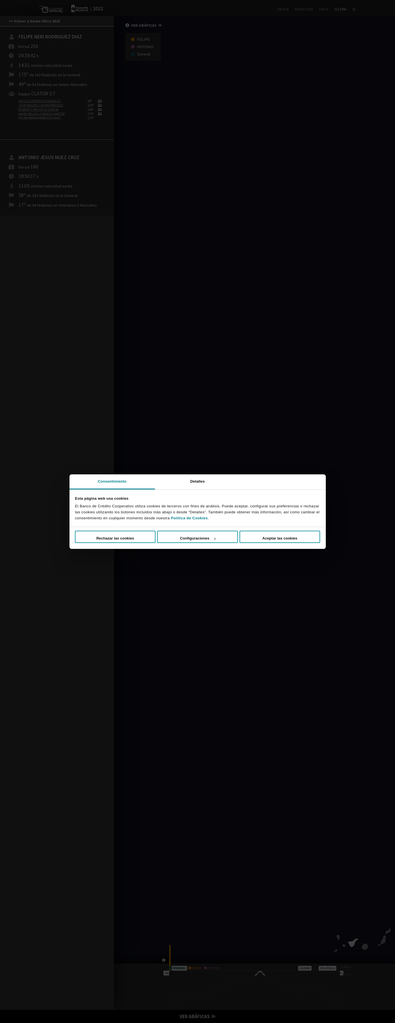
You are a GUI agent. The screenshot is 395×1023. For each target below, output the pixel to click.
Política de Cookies (189, 518)
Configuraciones (197, 538)
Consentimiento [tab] (112, 481)
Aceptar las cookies (279, 538)
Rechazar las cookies (115, 538)
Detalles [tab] (197, 481)
